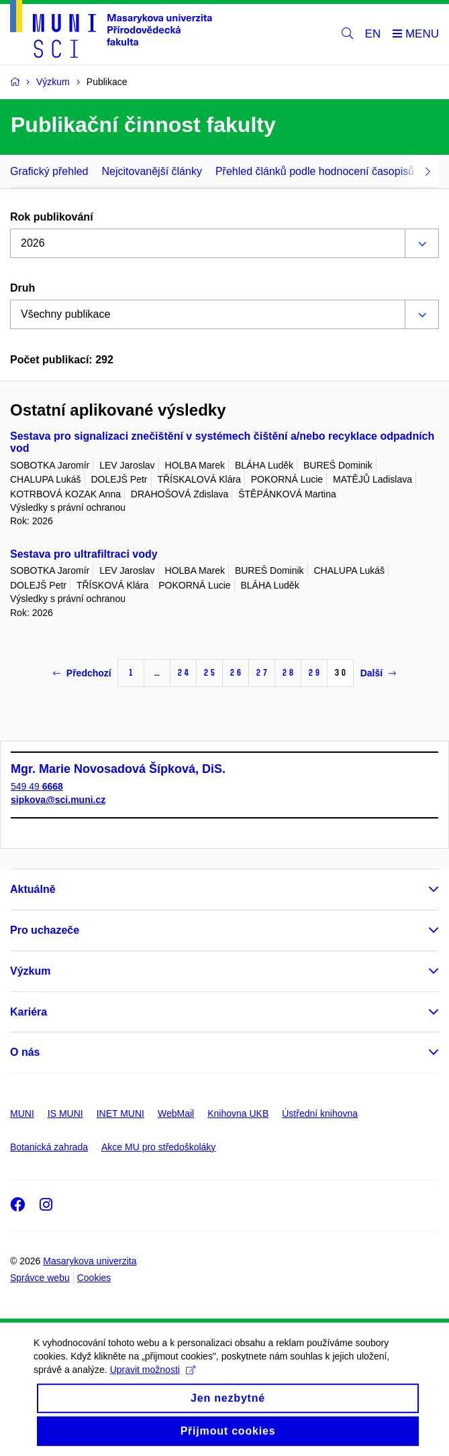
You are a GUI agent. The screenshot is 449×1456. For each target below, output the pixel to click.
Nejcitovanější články (152, 171)
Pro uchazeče (44, 930)
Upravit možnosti (152, 1382)
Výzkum (30, 971)
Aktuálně (33, 889)
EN (373, 33)
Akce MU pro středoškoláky (158, 1147)
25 (209, 672)
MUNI (22, 1113)
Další (378, 673)
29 (314, 672)
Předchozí (82, 673)
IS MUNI (65, 1113)
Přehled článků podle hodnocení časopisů (314, 171)
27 (261, 672)
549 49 (37, 786)
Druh (22, 288)
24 (183, 672)
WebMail (176, 1113)
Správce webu (40, 1277)
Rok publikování (51, 217)
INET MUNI (120, 1113)
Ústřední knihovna (320, 1113)
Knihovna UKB (237, 1113)
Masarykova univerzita (89, 1261)
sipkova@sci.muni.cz (58, 799)
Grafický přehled (49, 171)
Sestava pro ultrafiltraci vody (84, 554)
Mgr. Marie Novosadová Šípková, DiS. (118, 769)
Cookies (94, 1277)
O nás (25, 1052)
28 (288, 672)
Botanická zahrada (49, 1147)
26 (235, 672)
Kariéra (28, 1012)
